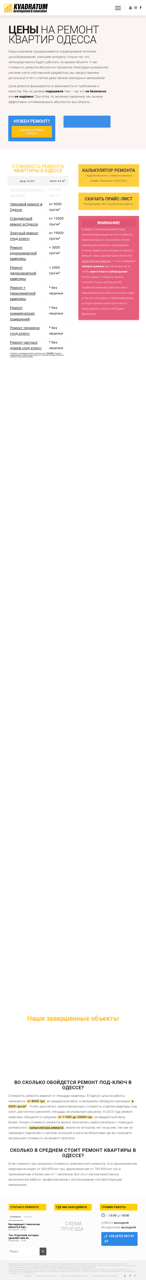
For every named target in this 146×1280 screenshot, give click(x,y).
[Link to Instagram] (135, 7)
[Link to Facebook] (140, 7)
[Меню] (116, 7)
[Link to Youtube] (130, 7)
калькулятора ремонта (46, 1127)
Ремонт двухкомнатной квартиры (18, 273)
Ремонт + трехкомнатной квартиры (18, 293)
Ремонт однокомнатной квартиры (18, 253)
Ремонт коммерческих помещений (17, 313)
